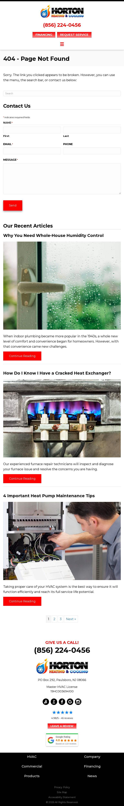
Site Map (62, 790)
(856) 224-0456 (62, 25)
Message (10, 159)
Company (92, 755)
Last (66, 135)
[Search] (62, 93)
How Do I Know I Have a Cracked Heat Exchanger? (57, 370)
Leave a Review (62, 724)
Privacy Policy (62, 785)
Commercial (32, 764)
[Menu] (62, 44)
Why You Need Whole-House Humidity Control (53, 233)
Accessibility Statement (62, 795)
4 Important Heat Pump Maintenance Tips (49, 493)
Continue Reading (22, 354)
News (92, 774)
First (6, 135)
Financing (92, 764)
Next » (71, 617)
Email (8, 143)
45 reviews (67, 716)
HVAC (31, 755)
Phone (68, 143)
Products (32, 774)
